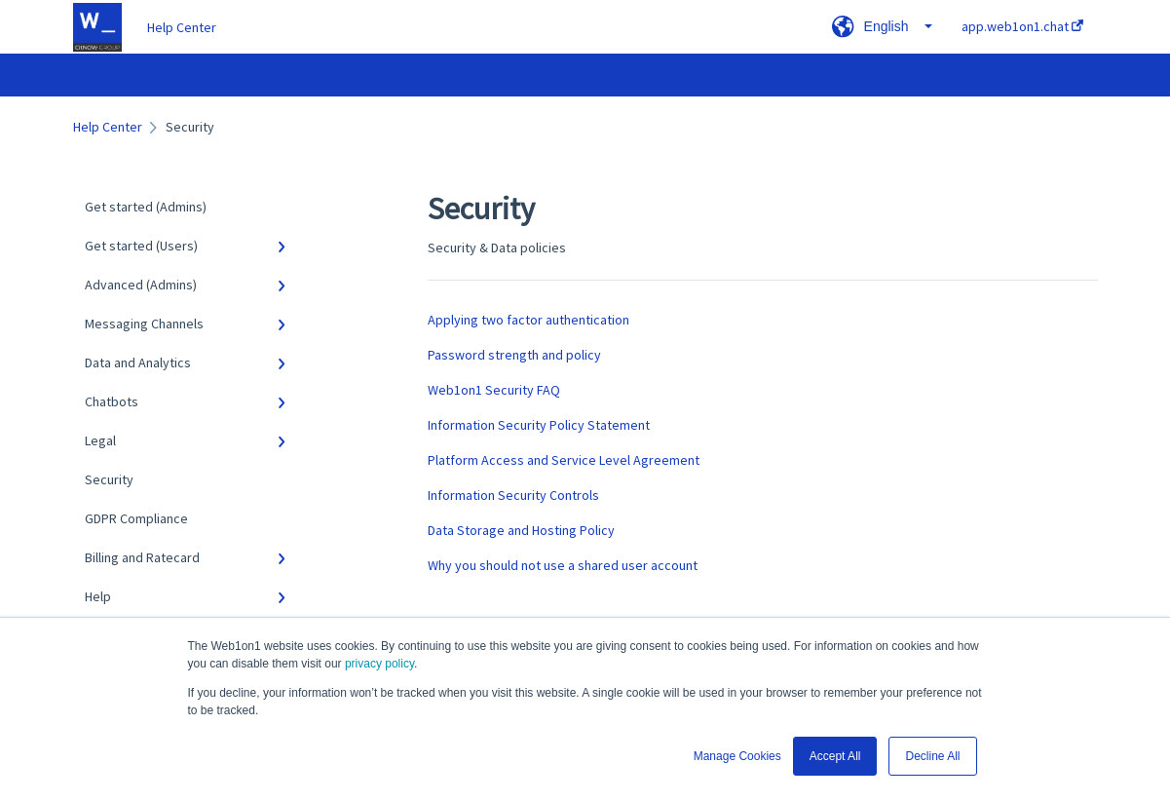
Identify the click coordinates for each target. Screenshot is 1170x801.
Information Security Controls (513, 495)
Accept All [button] (835, 756)
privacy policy (379, 663)
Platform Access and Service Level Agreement (563, 460)
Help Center (181, 27)
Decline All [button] (932, 756)
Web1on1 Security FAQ (494, 390)
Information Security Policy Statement (539, 425)
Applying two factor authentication (528, 319)
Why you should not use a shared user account (563, 565)
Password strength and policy (514, 354)
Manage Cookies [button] (737, 756)
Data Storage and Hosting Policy (521, 530)
